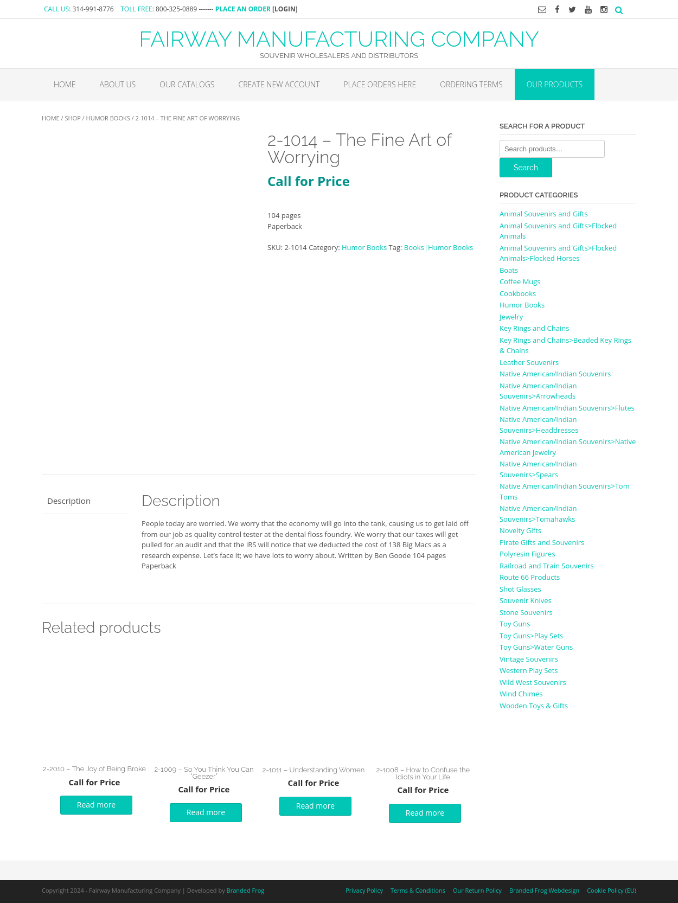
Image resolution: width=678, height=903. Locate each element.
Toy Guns (515, 624)
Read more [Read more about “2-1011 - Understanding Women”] (315, 805)
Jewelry (511, 317)
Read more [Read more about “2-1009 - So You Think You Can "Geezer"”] (206, 812)
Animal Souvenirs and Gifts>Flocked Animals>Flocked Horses (558, 253)
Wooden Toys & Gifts (534, 705)
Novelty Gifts (520, 530)
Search (526, 167)
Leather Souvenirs (529, 362)
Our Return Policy (477, 890)
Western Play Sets (529, 670)
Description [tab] (69, 500)
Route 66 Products (530, 577)
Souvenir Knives (526, 600)
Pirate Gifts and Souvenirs (542, 542)
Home (65, 84)
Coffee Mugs (520, 281)
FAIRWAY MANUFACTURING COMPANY (339, 38)
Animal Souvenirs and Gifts (544, 214)
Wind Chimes (521, 694)
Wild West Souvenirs (533, 682)
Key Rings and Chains (534, 328)
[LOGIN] (285, 9)
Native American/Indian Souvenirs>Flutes (567, 408)
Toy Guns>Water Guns (536, 647)
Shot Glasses (520, 589)
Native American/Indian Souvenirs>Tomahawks (538, 513)
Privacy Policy (364, 890)
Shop (72, 118)
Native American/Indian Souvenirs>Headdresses (539, 424)
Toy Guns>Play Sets (531, 636)
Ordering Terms (471, 84)
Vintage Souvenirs (529, 659)
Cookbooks (518, 293)
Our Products (555, 84)
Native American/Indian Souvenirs (555, 374)
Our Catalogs (186, 84)
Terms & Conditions (418, 890)
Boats (509, 270)
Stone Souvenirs (526, 612)
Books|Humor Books (438, 247)
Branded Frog (246, 890)
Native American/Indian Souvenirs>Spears (538, 469)
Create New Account (278, 84)
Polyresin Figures (527, 554)
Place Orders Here (379, 84)
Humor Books (108, 118)
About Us (118, 84)
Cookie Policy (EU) (611, 890)
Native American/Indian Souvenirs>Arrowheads (538, 391)
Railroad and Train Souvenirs (547, 566)
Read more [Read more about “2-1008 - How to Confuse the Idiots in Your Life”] (425, 813)
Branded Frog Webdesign (544, 890)
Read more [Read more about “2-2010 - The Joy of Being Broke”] (96, 804)
